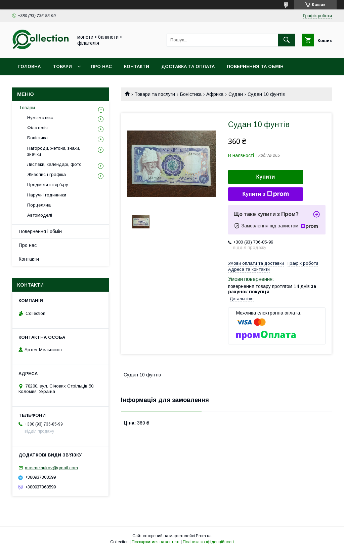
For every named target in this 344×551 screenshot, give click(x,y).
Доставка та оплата (188, 66)
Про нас (101, 66)
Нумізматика (40, 117)
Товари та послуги (154, 94)
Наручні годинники (46, 194)
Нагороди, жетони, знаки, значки (53, 151)
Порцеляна (39, 205)
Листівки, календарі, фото (54, 164)
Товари (62, 66)
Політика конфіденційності (208, 542)
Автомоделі (39, 215)
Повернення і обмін (40, 231)
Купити (265, 177)
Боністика (191, 94)
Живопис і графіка (46, 174)
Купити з (265, 194)
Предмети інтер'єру (47, 184)
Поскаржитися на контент (156, 542)
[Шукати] (286, 40)
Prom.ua (204, 536)
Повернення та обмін (255, 66)
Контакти (136, 66)
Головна (29, 66)
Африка (214, 94)
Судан (235, 94)
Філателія (37, 127)
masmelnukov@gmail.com (51, 467)
